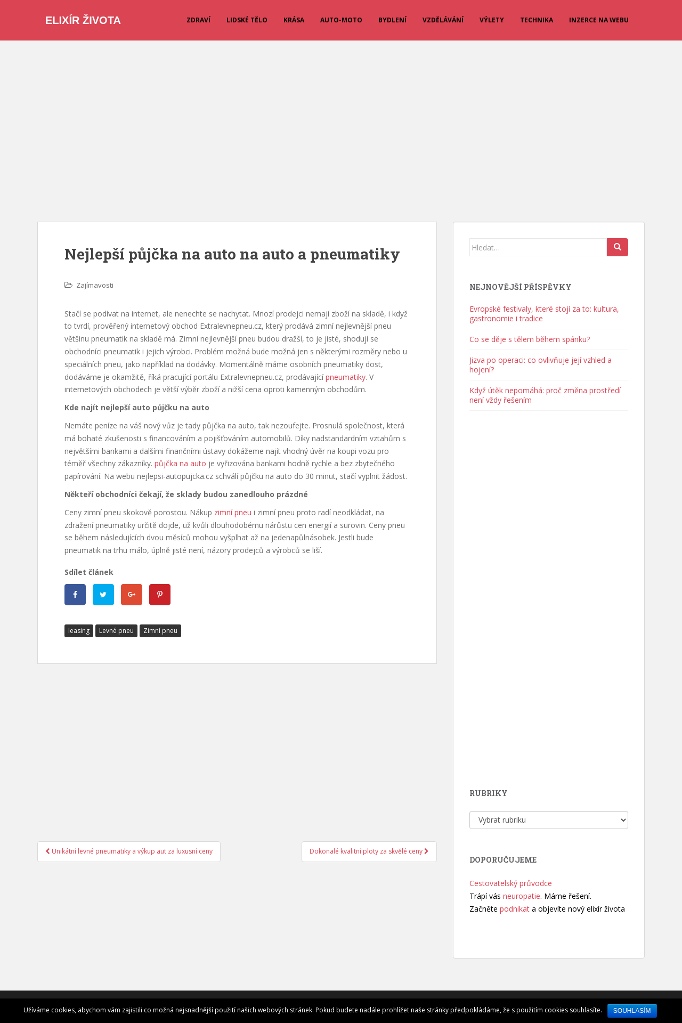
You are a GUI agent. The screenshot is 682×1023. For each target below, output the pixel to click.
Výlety (492, 20)
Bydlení (392, 20)
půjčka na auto (180, 463)
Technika (536, 20)
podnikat (515, 909)
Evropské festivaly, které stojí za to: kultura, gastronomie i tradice (544, 313)
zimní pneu (232, 512)
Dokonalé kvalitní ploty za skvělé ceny (369, 851)
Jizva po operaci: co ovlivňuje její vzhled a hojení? (540, 365)
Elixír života (83, 20)
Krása (293, 20)
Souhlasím (632, 1010)
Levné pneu (116, 630)
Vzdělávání (443, 20)
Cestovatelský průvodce (510, 883)
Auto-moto (341, 20)
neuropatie (521, 896)
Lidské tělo (246, 20)
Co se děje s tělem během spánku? (529, 339)
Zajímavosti (94, 285)
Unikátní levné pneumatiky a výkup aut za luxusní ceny (129, 851)
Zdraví (198, 20)
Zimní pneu (160, 630)
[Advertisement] (341, 125)
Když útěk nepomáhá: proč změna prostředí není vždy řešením (545, 395)
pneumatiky (346, 377)
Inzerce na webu (599, 20)
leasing (79, 630)
